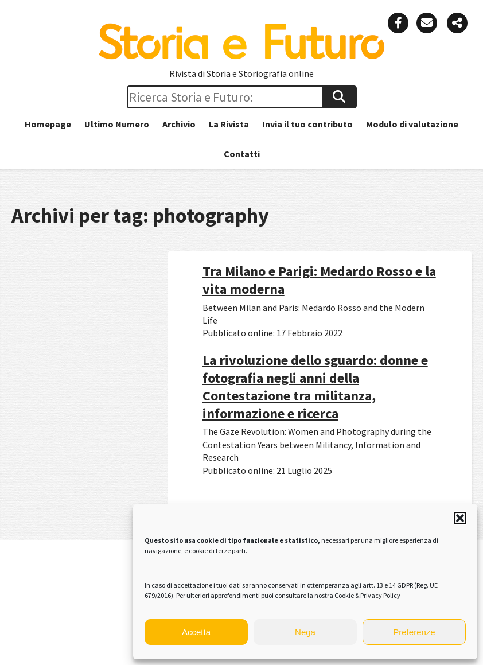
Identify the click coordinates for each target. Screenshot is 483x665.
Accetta (196, 632)
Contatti (242, 154)
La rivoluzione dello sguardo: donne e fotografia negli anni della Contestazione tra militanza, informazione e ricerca (315, 387)
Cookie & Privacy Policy (367, 595)
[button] (460, 518)
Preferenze (414, 632)
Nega (305, 632)
